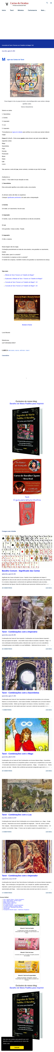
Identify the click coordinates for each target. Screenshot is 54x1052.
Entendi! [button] (17, 1047)
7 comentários (6, 710)
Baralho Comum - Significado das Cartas (21, 571)
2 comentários (6, 831)
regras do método (17, 132)
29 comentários (7, 770)
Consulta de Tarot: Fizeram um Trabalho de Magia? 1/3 (21, 282)
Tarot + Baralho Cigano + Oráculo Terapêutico (13, 899)
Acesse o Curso (27, 324)
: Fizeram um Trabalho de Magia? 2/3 (26, 285)
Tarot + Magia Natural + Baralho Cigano (12, 900)
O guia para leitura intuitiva (27, 500)
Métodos (21, 10)
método (22, 350)
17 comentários (7, 892)
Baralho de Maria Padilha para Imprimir (27, 403)
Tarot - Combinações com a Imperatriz (19, 632)
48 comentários (7, 588)
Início (4, 10)
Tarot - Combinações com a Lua (16, 815)
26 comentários (7, 649)
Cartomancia (32, 10)
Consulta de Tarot (10, 285)
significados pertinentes (14, 197)
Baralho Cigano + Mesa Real (9, 903)
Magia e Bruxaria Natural (9, 901)
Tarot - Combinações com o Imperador (20, 876)
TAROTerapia (6, 908)
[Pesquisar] (47, 3)
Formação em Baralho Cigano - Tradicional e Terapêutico (16, 909)
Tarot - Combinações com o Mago (17, 754)
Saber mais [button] (6, 1043)
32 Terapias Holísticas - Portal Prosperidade (13, 905)
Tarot (12, 10)
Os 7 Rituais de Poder (8, 904)
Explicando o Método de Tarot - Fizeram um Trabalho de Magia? (23, 278)
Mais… (43, 10)
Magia (17, 350)
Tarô (27, 497)
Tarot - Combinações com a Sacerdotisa (20, 693)
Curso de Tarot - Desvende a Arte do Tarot (12, 907)
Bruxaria (12, 350)
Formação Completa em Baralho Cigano (12, 906)
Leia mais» (49, 588)
